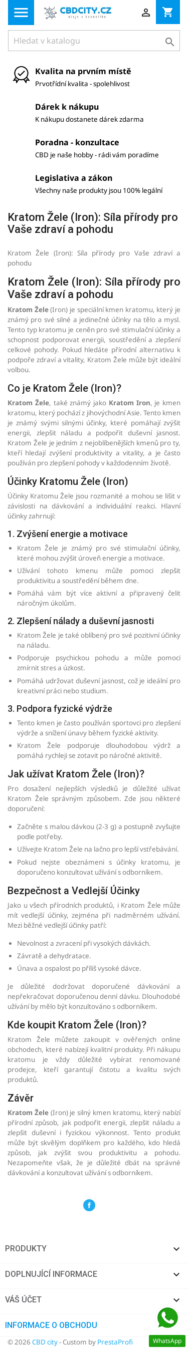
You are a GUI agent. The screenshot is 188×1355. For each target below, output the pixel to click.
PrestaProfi (115, 1341)
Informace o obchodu (51, 1325)
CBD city (45, 1341)
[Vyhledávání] (94, 40)
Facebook (89, 1205)
